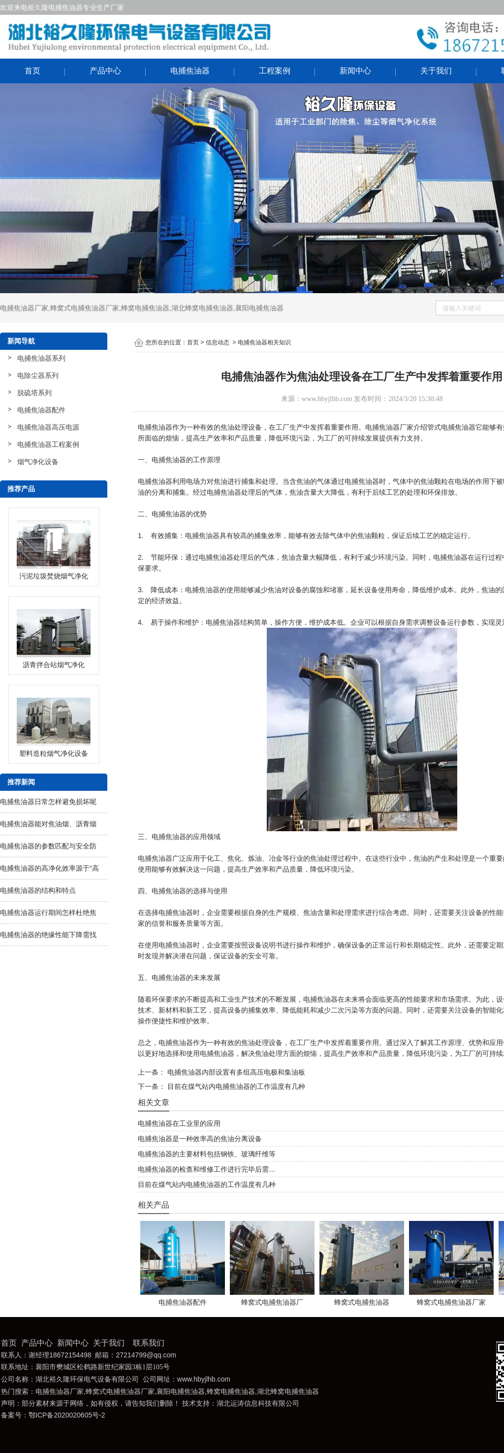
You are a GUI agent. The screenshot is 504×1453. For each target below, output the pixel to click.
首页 (32, 71)
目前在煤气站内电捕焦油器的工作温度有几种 (235, 1086)
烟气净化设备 (38, 462)
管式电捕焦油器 (451, 427)
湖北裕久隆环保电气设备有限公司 (87, 1379)
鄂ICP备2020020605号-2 (67, 1415)
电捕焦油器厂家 (24, 308)
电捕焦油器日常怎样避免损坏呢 (48, 802)
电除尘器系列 (38, 375)
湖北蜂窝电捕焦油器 (202, 308)
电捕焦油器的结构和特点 (38, 890)
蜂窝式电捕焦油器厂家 (84, 308)
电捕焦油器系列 (41, 358)
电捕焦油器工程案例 (48, 444)
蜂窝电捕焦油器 (145, 308)
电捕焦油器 (190, 71)
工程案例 (274, 71)
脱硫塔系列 (34, 393)
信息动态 (217, 342)
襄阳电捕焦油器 (259, 308)
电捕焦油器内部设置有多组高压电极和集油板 (235, 1072)
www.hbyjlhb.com (327, 399)
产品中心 (105, 71)
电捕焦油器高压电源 (48, 427)
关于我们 (436, 71)
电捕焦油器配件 (41, 410)
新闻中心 (355, 71)
